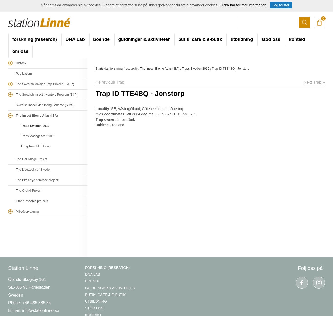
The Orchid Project (28, 190)
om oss (20, 51)
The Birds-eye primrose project (37, 180)
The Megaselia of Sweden (33, 169)
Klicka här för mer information (243, 5)
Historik (21, 63)
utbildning (242, 39)
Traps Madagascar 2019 (37, 136)
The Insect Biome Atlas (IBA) (37, 115)
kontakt (297, 39)
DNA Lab (75, 39)
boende (101, 39)
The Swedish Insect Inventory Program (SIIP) (47, 94)
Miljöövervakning (27, 211)
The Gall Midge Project (31, 159)
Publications (24, 73)
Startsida (102, 68)
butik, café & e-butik (200, 39)
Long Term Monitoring (36, 146)
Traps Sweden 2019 (35, 126)
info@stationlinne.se (40, 310)
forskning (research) (34, 39)
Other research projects (32, 201)
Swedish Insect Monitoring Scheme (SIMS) (45, 105)
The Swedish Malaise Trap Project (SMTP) (45, 84)
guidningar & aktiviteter (144, 39)
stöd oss (271, 39)
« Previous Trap (110, 82)
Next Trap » (314, 82)
